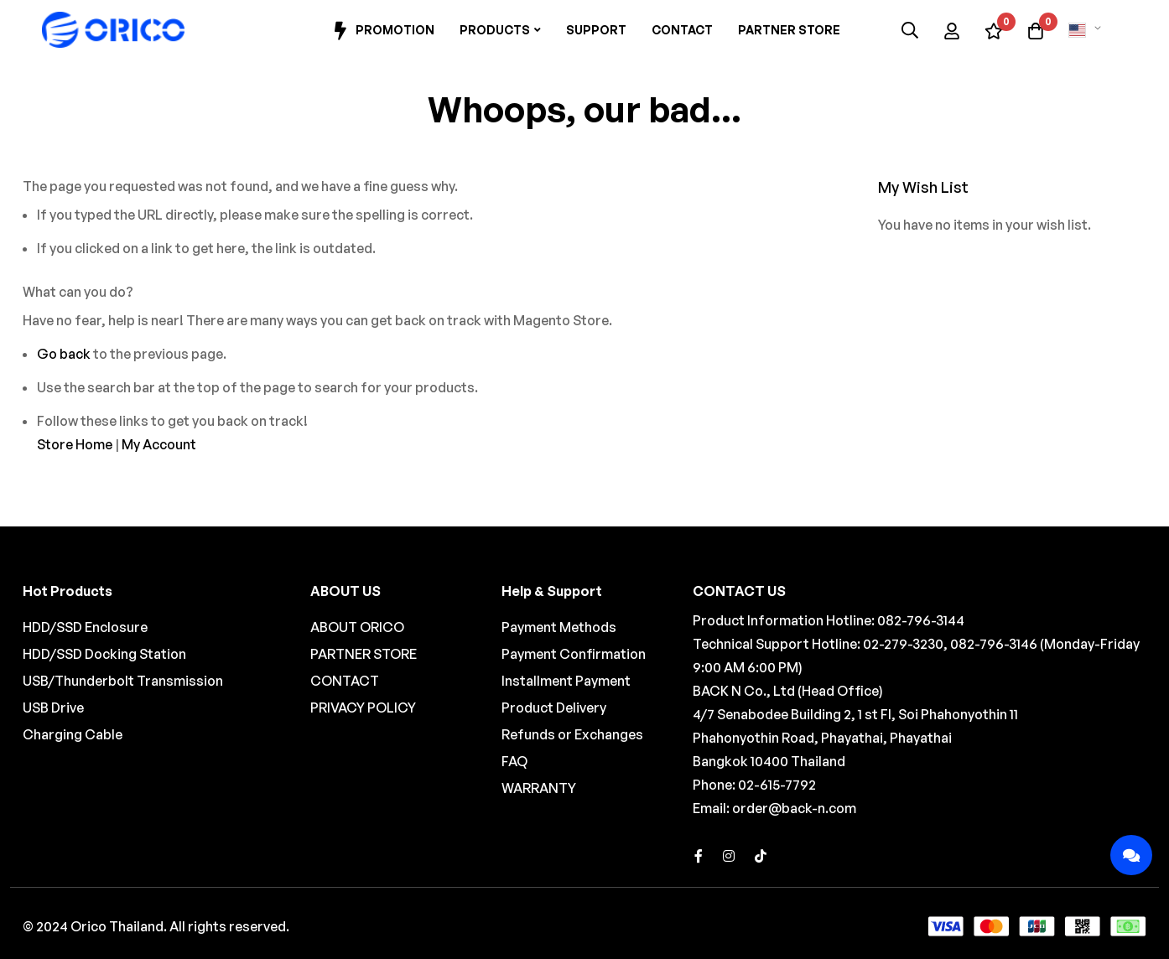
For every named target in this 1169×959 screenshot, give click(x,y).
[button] (1087, 30)
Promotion (382, 31)
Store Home (74, 444)
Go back (64, 353)
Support (596, 30)
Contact (682, 30)
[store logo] (113, 30)
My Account (159, 444)
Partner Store (789, 30)
